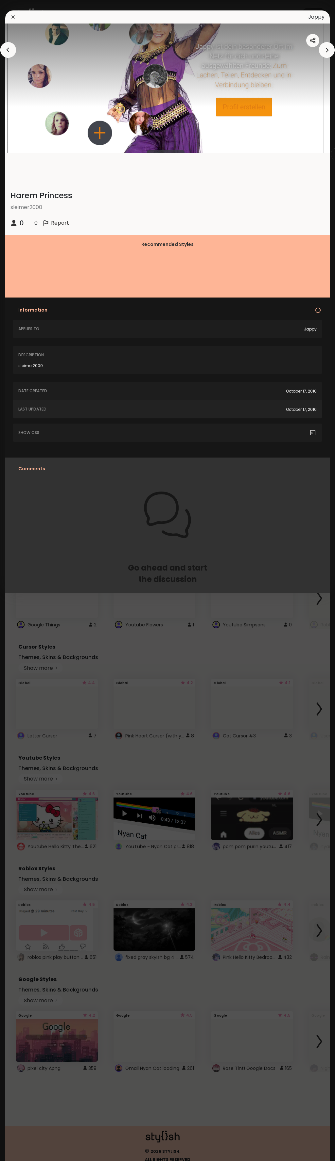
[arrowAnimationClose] (8, 50)
